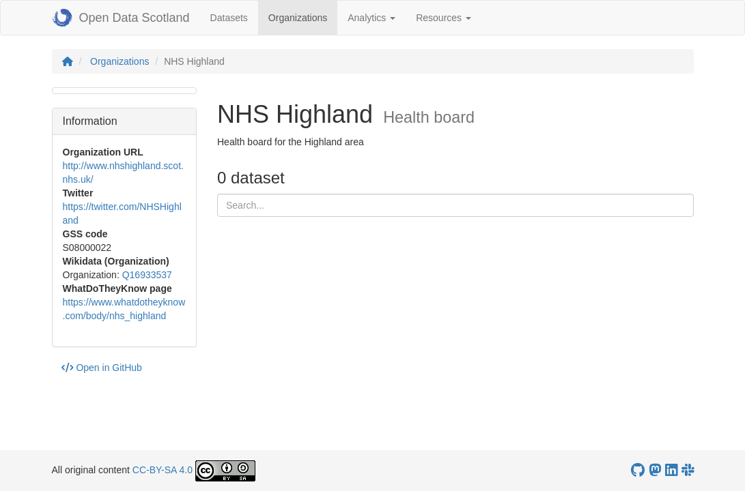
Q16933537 (147, 274)
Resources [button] (443, 17)
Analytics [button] (371, 17)
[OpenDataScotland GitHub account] (638, 470)
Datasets (229, 17)
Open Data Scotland (121, 18)
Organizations (302, 16)
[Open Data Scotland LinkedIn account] (671, 470)
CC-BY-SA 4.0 (162, 469)
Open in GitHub (101, 367)
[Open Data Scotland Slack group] (687, 470)
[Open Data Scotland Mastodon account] (655, 470)
